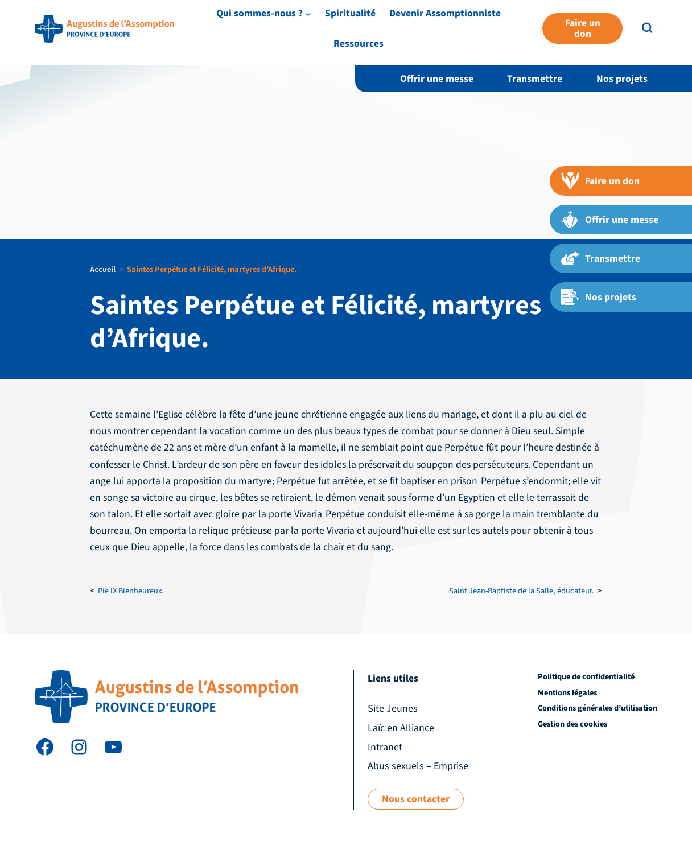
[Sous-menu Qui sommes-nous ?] (399, 47)
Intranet (616, 25)
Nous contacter (416, 799)
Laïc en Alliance (561, 25)
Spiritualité (441, 47)
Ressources (631, 47)
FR (670, 25)
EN (651, 25)
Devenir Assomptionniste (536, 47)
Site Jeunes (501, 25)
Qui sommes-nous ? (350, 47)
